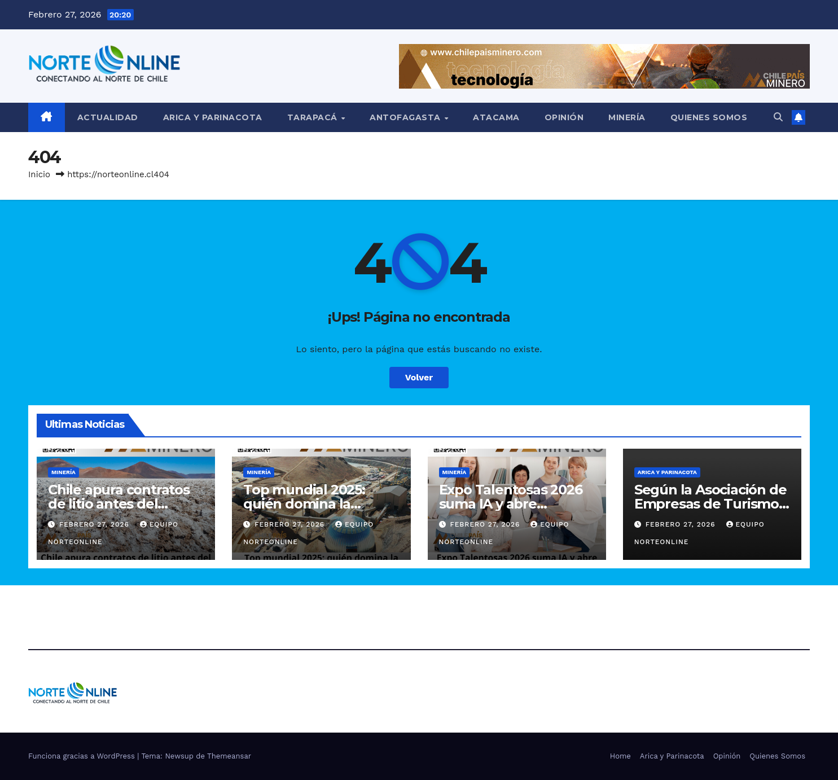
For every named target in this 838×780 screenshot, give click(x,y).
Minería (627, 117)
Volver (419, 377)
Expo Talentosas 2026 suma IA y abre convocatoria (510, 503)
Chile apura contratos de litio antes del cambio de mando (119, 503)
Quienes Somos (709, 117)
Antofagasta (406, 117)
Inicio (39, 174)
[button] (778, 117)
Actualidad (107, 117)
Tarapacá (313, 117)
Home (620, 756)
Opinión (564, 117)
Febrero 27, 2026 (95, 524)
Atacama (496, 117)
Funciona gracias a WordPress (82, 756)
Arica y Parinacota (212, 117)
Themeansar (229, 756)
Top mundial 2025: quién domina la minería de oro (304, 503)
